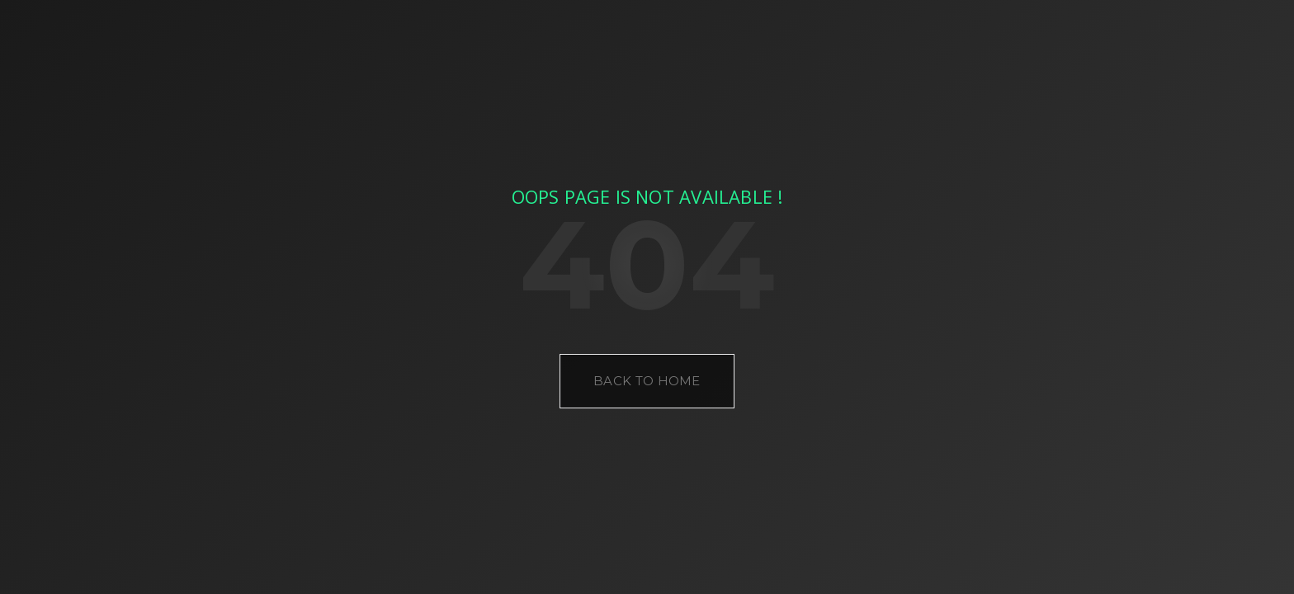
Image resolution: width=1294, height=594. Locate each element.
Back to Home (647, 381)
